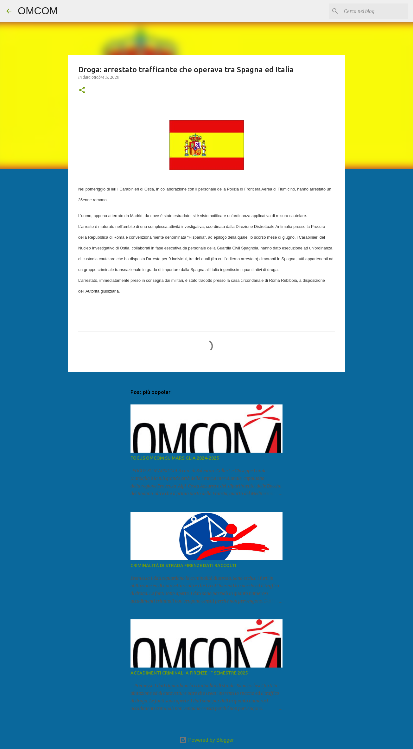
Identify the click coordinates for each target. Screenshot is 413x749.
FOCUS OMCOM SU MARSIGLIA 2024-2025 (174, 458)
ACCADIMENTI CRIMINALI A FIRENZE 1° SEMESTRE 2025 (189, 672)
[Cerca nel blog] (374, 11)
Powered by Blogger (206, 740)
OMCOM (38, 10)
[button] (82, 90)
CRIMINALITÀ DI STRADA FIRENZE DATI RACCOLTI (183, 565)
